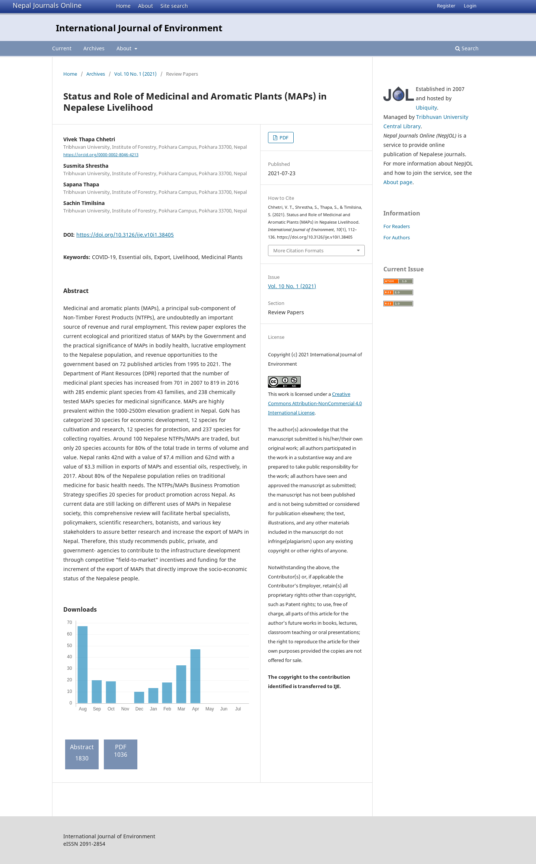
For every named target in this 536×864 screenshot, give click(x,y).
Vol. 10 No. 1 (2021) (135, 73)
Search (467, 48)
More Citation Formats (298, 250)
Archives (94, 48)
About (145, 5)
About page (397, 182)
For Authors (396, 237)
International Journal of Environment (139, 28)
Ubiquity (426, 107)
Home (123, 5)
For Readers (396, 226)
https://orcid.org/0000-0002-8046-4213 (100, 154)
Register (446, 5)
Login (470, 5)
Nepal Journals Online (47, 5)
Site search (174, 5)
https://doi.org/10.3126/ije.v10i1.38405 (125, 234)
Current (61, 48)
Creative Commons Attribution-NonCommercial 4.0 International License (315, 403)
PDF (283, 137)
